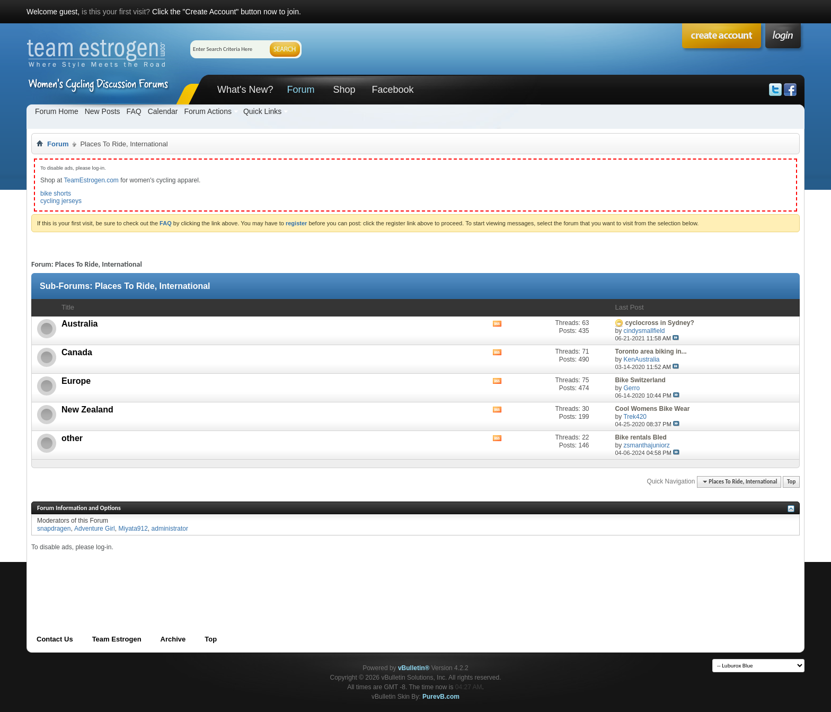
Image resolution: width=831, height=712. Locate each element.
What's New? (245, 89)
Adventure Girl (94, 528)
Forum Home (56, 111)
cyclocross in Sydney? (659, 323)
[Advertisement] (224, 575)
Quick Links (262, 111)
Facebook (392, 89)
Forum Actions (207, 111)
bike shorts (55, 193)
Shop (344, 89)
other (72, 438)
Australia (79, 323)
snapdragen (53, 528)
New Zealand (87, 409)
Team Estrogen (117, 639)
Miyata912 (132, 528)
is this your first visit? (116, 11)
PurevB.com (440, 696)
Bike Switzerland (640, 380)
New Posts (102, 111)
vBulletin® (414, 668)
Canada (76, 352)
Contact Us (55, 639)
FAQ (134, 111)
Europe (76, 380)
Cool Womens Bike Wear (652, 408)
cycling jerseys (61, 201)
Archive (173, 639)
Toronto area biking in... (650, 351)
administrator (170, 528)
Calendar (163, 111)
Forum (300, 89)
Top (791, 481)
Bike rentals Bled (640, 437)
